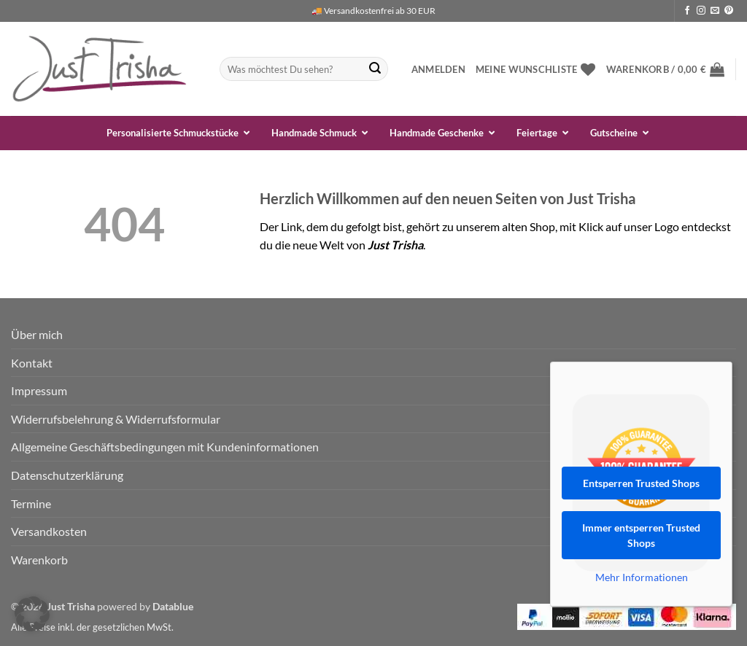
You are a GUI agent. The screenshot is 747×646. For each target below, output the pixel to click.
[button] (438, 69)
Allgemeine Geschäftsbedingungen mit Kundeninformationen (165, 447)
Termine (31, 503)
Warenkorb (39, 560)
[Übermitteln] (375, 69)
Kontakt (32, 363)
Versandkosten (49, 531)
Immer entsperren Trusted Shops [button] (641, 535)
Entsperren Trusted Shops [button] (641, 483)
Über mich (37, 334)
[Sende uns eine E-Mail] (715, 11)
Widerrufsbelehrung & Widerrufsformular (115, 419)
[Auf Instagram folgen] (701, 11)
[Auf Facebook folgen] (687, 11)
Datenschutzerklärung (67, 475)
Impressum (39, 390)
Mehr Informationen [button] (641, 577)
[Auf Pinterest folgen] (728, 11)
